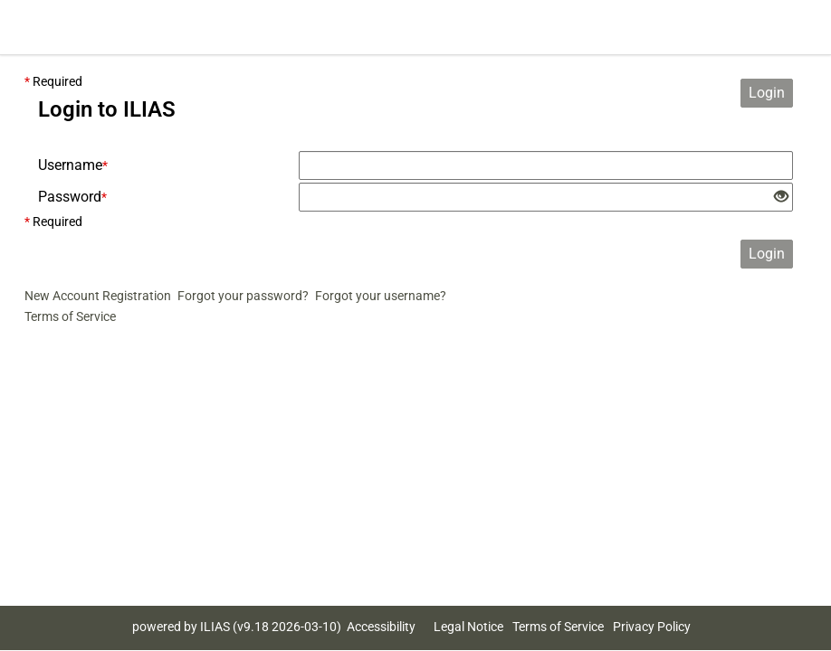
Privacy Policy (652, 626)
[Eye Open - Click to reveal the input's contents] (781, 197)
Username (73, 165)
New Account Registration (97, 295)
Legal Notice (468, 626)
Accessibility (381, 626)
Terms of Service (70, 316)
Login (767, 92)
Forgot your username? (380, 295)
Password (72, 196)
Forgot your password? (243, 295)
